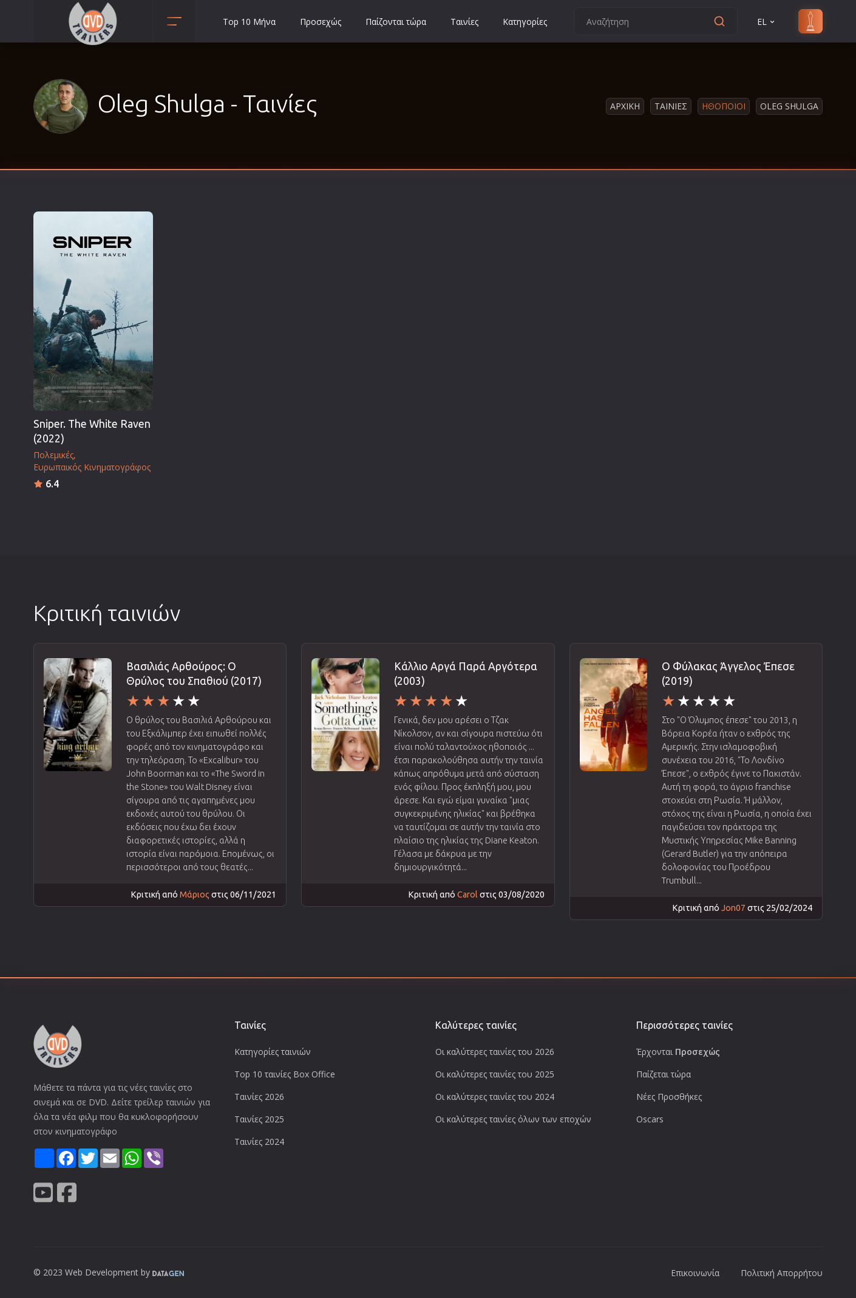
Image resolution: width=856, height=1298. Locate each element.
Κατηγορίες (525, 21)
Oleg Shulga (789, 106)
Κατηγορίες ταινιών (272, 1051)
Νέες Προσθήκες (669, 1096)
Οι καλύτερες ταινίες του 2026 (494, 1051)
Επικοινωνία (695, 1273)
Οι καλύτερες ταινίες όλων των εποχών (513, 1119)
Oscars (650, 1119)
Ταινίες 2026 (259, 1096)
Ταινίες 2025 (259, 1119)
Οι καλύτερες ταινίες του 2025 (494, 1074)
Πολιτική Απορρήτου (782, 1273)
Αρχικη (625, 106)
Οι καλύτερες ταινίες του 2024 (494, 1096)
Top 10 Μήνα (249, 21)
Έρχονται (678, 1051)
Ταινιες (670, 106)
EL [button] (766, 21)
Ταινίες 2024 (259, 1141)
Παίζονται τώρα (395, 21)
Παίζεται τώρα (663, 1074)
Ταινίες (464, 21)
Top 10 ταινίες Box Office (284, 1074)
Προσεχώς (320, 21)
